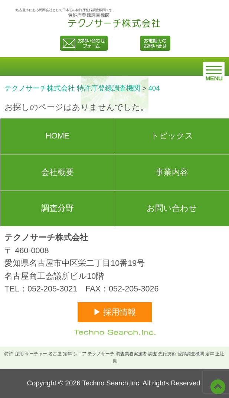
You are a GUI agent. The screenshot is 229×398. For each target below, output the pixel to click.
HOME (57, 135)
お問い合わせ (172, 208)
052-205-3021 (52, 288)
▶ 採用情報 (114, 312)
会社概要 (57, 172)
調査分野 (57, 208)
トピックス (172, 135)
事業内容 (172, 172)
